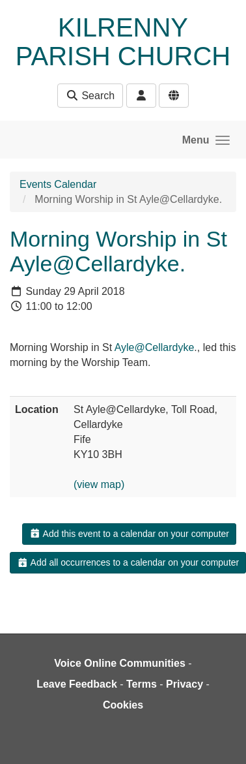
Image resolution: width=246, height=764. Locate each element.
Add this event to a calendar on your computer (129, 533)
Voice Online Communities (119, 663)
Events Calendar (58, 184)
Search (90, 95)
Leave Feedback (76, 684)
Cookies (123, 705)
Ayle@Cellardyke (155, 347)
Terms (141, 684)
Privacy (184, 684)
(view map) (99, 484)
